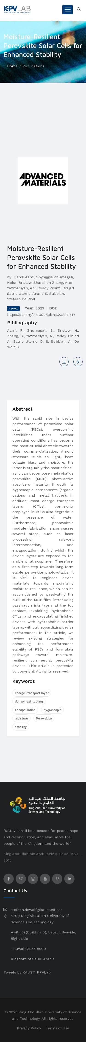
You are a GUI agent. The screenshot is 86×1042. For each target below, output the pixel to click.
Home (12, 66)
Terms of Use (57, 1028)
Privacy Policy (29, 1028)
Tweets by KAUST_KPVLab (27, 972)
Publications (33, 66)
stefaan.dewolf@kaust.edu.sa (37, 910)
